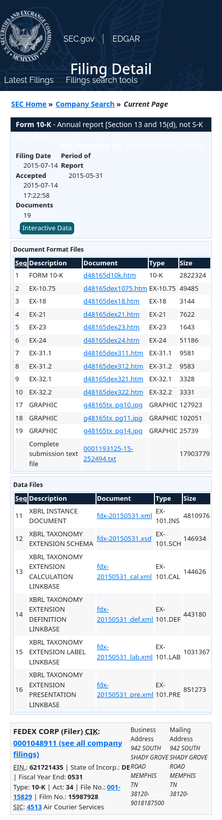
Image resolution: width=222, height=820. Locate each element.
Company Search (85, 104)
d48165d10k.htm (109, 275)
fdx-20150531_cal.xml (124, 571)
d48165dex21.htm (111, 314)
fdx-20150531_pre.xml (125, 690)
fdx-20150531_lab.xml (125, 651)
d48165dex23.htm (111, 326)
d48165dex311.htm (113, 352)
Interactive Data (47, 227)
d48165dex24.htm (111, 340)
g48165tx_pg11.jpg (112, 417)
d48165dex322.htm (113, 392)
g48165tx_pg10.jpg (112, 404)
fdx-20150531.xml (124, 515)
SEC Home (29, 104)
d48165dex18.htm (111, 301)
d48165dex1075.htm (115, 288)
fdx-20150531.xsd (124, 538)
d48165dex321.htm (113, 378)
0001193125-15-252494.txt (108, 453)
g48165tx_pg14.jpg (112, 430)
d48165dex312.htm (113, 366)
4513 (34, 806)
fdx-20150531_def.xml (125, 614)
